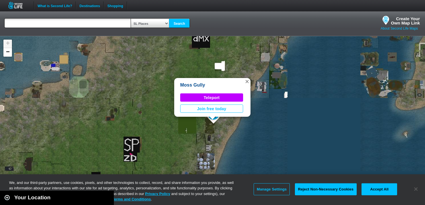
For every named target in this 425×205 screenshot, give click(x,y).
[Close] (416, 189)
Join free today (211, 108)
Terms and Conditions (131, 199)
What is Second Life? (55, 5)
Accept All (379, 189)
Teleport (212, 97)
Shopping (115, 5)
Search (179, 24)
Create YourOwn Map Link (405, 20)
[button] (247, 81)
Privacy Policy (157, 194)
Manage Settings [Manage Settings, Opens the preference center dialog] (272, 189)
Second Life (18, 5)
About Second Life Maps (399, 28)
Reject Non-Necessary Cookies (326, 189)
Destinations (89, 5)
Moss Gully (192, 85)
